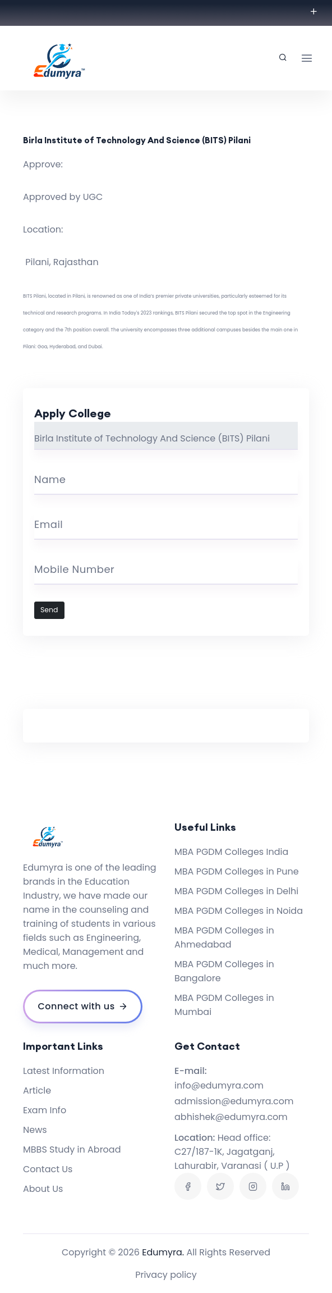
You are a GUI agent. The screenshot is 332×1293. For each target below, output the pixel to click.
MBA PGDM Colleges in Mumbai (224, 1004)
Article (37, 1090)
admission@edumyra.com (233, 1101)
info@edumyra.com (219, 1085)
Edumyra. (163, 1252)
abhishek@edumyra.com (231, 1116)
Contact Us (47, 1169)
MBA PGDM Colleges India (231, 851)
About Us (43, 1188)
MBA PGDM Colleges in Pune (236, 871)
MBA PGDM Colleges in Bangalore (224, 971)
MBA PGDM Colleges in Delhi (236, 891)
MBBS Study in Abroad (72, 1149)
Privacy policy (166, 1274)
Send (49, 609)
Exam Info (44, 1110)
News (35, 1129)
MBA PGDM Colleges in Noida (238, 910)
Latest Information (63, 1070)
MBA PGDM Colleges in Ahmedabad (224, 937)
